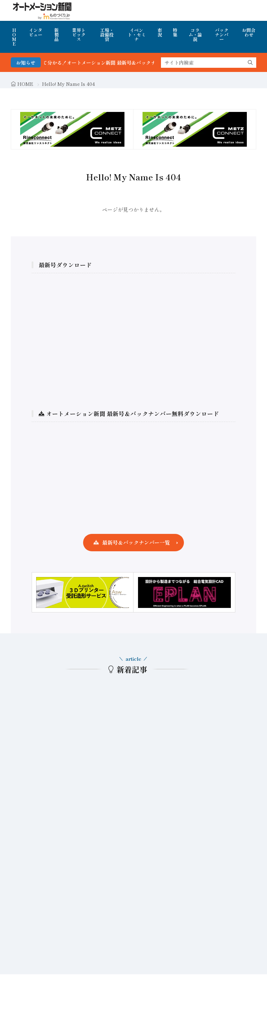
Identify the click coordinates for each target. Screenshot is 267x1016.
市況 (159, 32)
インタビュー (35, 32)
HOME (14, 37)
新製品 (56, 34)
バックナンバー (221, 34)
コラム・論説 (195, 34)
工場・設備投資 (107, 34)
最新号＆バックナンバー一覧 (136, 542)
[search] (250, 62)
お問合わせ (249, 32)
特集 (175, 32)
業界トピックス (79, 34)
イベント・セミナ (137, 34)
